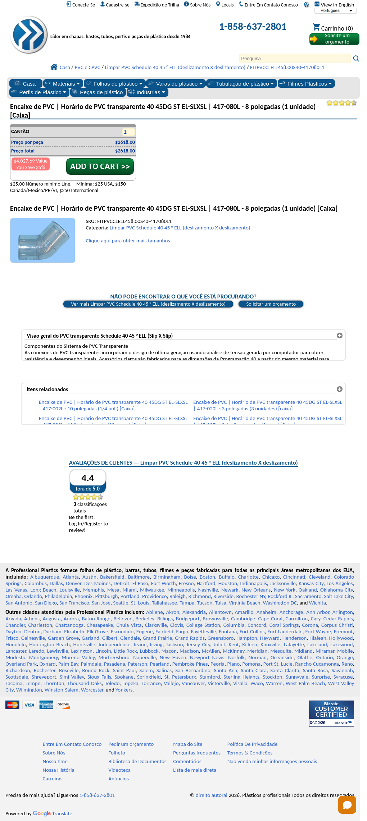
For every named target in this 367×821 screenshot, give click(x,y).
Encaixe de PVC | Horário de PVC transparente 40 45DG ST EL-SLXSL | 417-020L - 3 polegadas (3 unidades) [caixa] (267, 405)
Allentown (220, 612)
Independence (114, 644)
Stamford (210, 677)
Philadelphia (58, 596)
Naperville (144, 657)
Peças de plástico (97, 92)
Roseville (68, 670)
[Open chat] (347, 805)
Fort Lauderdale (285, 631)
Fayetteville (203, 631)
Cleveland (319, 577)
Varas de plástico (175, 83)
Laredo (36, 651)
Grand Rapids (190, 638)
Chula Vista (129, 625)
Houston (227, 583)
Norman (258, 657)
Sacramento (308, 596)
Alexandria (194, 612)
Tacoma (13, 683)
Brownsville (215, 618)
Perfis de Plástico (38, 92)
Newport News (207, 657)
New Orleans (256, 590)
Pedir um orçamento (131, 744)
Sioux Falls (99, 677)
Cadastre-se (115, 4)
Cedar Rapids (338, 618)
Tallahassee (164, 602)
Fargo (182, 631)
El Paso (140, 583)
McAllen (211, 651)
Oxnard (48, 664)
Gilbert (109, 638)
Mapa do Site (187, 744)
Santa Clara (254, 670)
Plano (233, 664)
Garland (90, 638)
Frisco (11, 638)
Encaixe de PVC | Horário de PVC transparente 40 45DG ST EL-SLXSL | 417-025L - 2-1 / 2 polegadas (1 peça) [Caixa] (267, 421)
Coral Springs (284, 625)
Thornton (54, 683)
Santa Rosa (315, 670)
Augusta (52, 618)
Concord (257, 625)
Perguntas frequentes (197, 752)
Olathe (305, 657)
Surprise (321, 677)
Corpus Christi (337, 625)
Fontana (228, 631)
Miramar (325, 651)
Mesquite (280, 651)
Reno (347, 664)
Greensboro (221, 638)
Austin (89, 577)
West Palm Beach (305, 683)
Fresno (186, 583)
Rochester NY (250, 596)
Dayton (13, 631)
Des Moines (97, 583)
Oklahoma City (336, 590)
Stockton (272, 677)
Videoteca (119, 770)
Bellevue (122, 618)
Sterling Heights (241, 677)
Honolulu (15, 644)
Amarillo (244, 612)
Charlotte (248, 577)
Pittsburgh (106, 596)
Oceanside (282, 657)
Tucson (205, 602)
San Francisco (74, 602)
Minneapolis (181, 590)
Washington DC (280, 602)
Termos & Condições (250, 752)
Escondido (122, 631)
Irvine (140, 644)
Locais (225, 4)
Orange (345, 657)
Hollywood (341, 638)
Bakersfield (112, 577)
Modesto (15, 657)
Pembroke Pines (190, 664)
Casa (24, 83)
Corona (310, 625)
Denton (32, 631)
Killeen (249, 644)
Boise (190, 577)
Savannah (342, 670)
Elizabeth (74, 631)
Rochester (44, 670)
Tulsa (220, 602)
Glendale (130, 638)
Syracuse (343, 677)
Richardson (17, 670)
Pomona (251, 664)
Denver (73, 583)
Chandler (15, 625)
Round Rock (95, 670)
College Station (203, 625)
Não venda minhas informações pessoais (272, 761)
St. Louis (140, 602)
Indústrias (146, 92)
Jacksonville (283, 583)
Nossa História (58, 770)
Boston (207, 577)
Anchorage (291, 612)
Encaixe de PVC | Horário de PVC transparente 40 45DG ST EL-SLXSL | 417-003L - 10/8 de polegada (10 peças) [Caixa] (113, 421)
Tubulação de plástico (240, 83)
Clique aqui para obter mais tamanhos (128, 240)
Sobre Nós (197, 4)
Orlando (33, 596)
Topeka (131, 683)
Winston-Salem (61, 690)
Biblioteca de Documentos (137, 761)
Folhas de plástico (113, 83)
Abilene (154, 612)
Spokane (124, 677)
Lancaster (15, 651)
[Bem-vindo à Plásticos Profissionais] (123, 27)
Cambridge (243, 618)
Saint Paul (124, 670)
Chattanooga (69, 625)
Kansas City (311, 583)
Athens (32, 618)
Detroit (122, 583)
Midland (303, 651)
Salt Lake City (338, 596)
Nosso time (55, 761)
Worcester (92, 690)
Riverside (223, 596)
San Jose (101, 602)
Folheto (116, 752)
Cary (316, 618)
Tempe (33, 683)
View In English (334, 4)
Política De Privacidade (252, 744)
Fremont (343, 631)
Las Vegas (16, 590)
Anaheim (266, 612)
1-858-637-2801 (253, 26)
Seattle (120, 602)
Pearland (159, 664)
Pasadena (114, 664)
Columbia (233, 625)
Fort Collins (252, 631)
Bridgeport (188, 618)
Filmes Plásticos (305, 83)
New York (284, 590)
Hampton (246, 638)
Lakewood (341, 644)
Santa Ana (225, 670)
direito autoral (211, 795)
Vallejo (171, 683)
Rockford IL (280, 596)
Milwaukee (152, 590)
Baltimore (139, 577)
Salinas (164, 670)
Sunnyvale (297, 677)
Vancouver (193, 683)
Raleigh (177, 596)
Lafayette (294, 644)
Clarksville (156, 625)
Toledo (112, 683)
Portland (130, 596)
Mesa (113, 590)
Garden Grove (63, 638)
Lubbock (149, 651)
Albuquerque (44, 577)
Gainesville (33, 638)
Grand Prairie (157, 638)
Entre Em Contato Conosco (268, 4)
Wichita (317, 602)
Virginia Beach (244, 602)
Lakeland (317, 644)
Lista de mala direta (194, 770)
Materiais (62, 83)
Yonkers (123, 690)
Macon (169, 651)
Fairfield (164, 631)
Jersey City (198, 644)
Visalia (240, 683)
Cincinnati (294, 577)
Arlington (342, 612)
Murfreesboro (114, 657)
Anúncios (118, 778)
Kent (234, 644)
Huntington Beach (49, 644)
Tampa (187, 602)
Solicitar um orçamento (271, 304)
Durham (53, 631)
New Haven (173, 657)
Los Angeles (339, 583)
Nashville (208, 590)
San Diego (46, 602)
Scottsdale (16, 677)
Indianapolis (253, 583)
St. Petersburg (180, 677)
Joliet (219, 644)
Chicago (271, 577)
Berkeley (145, 618)
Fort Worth (163, 583)
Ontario (324, 657)
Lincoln (103, 651)
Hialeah (317, 638)
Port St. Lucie (278, 664)
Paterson (137, 664)
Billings (165, 618)
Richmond (199, 596)
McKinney (233, 651)
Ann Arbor (317, 612)
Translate (52, 813)
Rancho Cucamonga (317, 664)
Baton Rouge (96, 618)
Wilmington (29, 690)
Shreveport (44, 677)
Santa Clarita (284, 670)
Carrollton (297, 618)
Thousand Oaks (84, 683)
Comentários (187, 761)
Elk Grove (97, 631)
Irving (156, 644)
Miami (130, 590)
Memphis (93, 590)
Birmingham (166, 577)
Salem (146, 670)
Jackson (174, 644)
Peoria (217, 664)
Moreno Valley (78, 657)
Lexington (81, 651)
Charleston (40, 625)
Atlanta (71, 577)
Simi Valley (72, 677)
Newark (229, 590)
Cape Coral (270, 618)
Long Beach (43, 590)
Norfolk (236, 657)
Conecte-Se (80, 4)
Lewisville (57, 651)
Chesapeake (100, 625)
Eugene (144, 631)
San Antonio (18, 602)
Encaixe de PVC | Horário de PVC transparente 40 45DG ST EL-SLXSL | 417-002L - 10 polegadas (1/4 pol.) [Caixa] (113, 405)
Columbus (35, 583)
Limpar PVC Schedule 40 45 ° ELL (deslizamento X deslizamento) (180, 227)
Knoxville (270, 644)
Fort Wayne (318, 631)
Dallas (56, 583)
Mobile (345, 651)
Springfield (149, 677)
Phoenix (83, 596)
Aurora (71, 618)
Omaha (13, 596)
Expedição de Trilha (157, 4)
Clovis (176, 625)
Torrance (151, 683)
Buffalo (226, 577)
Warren (274, 683)
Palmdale (91, 664)
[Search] (295, 58)
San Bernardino (192, 670)
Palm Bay (68, 664)
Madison (189, 651)
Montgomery (43, 657)
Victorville (219, 683)
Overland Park (21, 664)
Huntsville (84, 644)
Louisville (69, 590)
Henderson (294, 638)
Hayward (270, 638)
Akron (173, 612)
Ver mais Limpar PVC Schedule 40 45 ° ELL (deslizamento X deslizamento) (148, 304)
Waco (256, 683)
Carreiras (53, 778)
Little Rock (125, 651)
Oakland (308, 590)
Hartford (205, 583)
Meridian (257, 651)
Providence (154, 596)
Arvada (13, 618)
